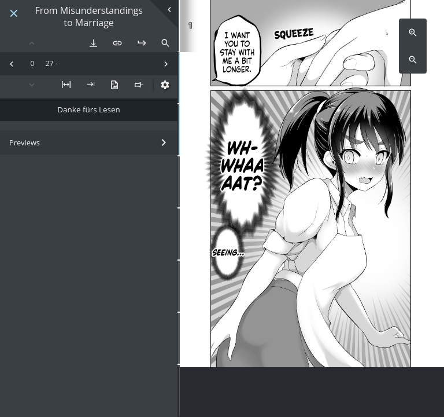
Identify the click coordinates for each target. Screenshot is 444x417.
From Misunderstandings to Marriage (88, 17)
